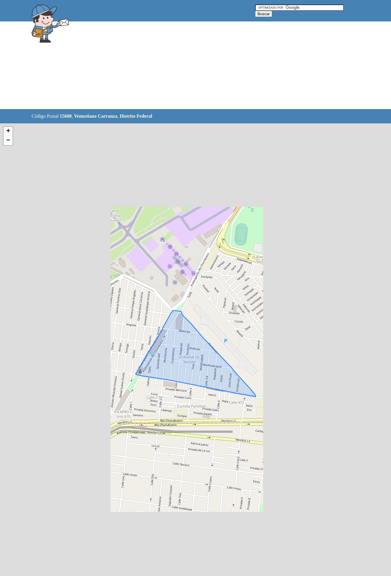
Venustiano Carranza (95, 116)
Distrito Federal (136, 116)
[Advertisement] (180, 65)
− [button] (8, 140)
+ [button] (8, 131)
